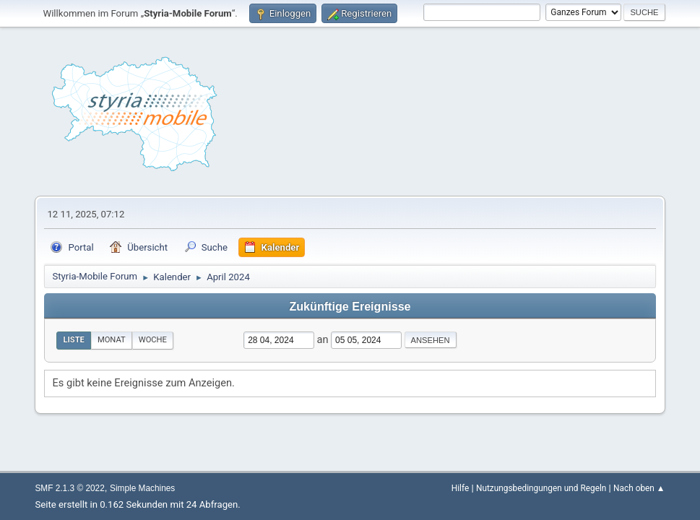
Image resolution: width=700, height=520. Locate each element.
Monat (112, 339)
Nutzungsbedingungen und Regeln (541, 488)
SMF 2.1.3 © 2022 (69, 488)
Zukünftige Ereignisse (349, 306)
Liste (73, 339)
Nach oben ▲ (639, 488)
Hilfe (460, 488)
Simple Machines (142, 488)
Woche (153, 339)
